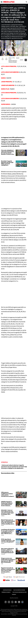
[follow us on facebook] (21, 580)
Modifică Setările (14, 598)
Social (17, 57)
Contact (14, 594)
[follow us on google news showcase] (19, 577)
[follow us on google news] (7, 577)
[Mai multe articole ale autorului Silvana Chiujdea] (6, 58)
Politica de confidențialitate (20, 592)
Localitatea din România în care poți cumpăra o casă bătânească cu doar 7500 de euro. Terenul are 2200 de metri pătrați (8, 531)
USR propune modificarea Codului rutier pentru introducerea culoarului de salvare (8, 494)
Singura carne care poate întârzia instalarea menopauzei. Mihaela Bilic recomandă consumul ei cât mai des (8, 560)
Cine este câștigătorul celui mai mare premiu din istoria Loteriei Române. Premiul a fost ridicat (7, 152)
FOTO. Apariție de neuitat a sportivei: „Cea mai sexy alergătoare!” (8, 541)
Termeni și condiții (6, 592)
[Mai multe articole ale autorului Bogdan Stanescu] (2, 58)
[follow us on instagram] (13, 580)
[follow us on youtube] (6, 580)
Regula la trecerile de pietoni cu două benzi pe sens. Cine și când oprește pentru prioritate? (8, 570)
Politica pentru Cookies (19, 590)
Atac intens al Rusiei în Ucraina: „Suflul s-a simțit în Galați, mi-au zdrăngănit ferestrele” (7, 550)
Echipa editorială (7, 590)
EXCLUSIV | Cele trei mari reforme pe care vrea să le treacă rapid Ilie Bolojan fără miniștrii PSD (7, 512)
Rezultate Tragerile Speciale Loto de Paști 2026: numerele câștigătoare (7, 163)
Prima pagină (4, 5)
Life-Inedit (10, 5)
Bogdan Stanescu (13, 60)
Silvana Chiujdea (13, 62)
